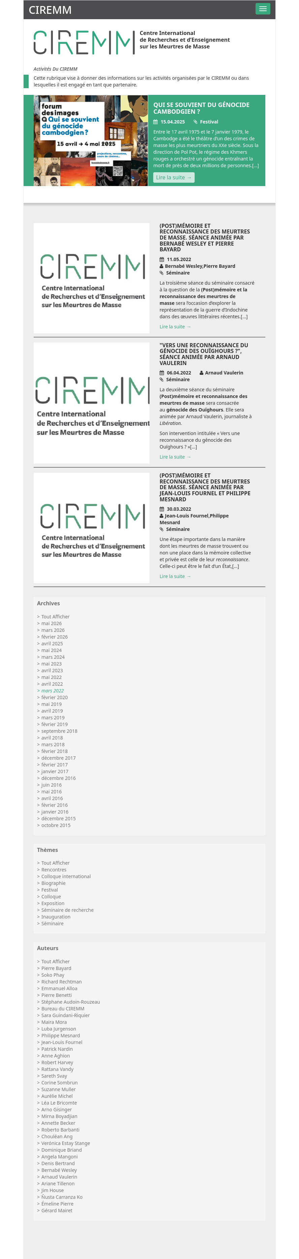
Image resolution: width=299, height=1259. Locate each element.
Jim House (52, 1190)
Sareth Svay (54, 1076)
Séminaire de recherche (67, 910)
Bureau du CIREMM (63, 1008)
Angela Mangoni (59, 1156)
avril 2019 (52, 711)
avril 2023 (52, 670)
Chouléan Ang (56, 1136)
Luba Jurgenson (58, 1029)
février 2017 (54, 764)
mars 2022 (52, 690)
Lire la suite (170, 177)
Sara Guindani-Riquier (65, 1015)
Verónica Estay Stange (65, 1143)
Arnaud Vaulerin (59, 1177)
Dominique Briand (61, 1150)
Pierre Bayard (56, 968)
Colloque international (66, 876)
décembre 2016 (58, 778)
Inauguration (55, 916)
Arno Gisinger (56, 1109)
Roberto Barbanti (60, 1129)
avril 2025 (52, 643)
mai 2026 (51, 623)
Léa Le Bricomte (59, 1103)
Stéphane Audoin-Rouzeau (70, 1002)
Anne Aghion (55, 1055)
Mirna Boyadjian (59, 1116)
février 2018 (54, 751)
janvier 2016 (54, 811)
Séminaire (52, 923)
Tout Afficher (55, 616)
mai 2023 (51, 663)
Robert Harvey (57, 1062)
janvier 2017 (54, 771)
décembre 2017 (58, 758)
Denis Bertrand (58, 1163)
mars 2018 (53, 744)
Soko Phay (52, 975)
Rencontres (53, 869)
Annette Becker (58, 1123)
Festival (49, 890)
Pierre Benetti (56, 995)
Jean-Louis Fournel (61, 1042)
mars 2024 (53, 657)
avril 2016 (52, 798)
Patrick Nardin (57, 1049)
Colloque (51, 896)
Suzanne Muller (58, 1089)
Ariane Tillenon (58, 1183)
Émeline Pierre (57, 1203)
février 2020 (54, 697)
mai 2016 (51, 791)
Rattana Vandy (57, 1069)
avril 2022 (52, 684)
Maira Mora (54, 1022)
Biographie (53, 883)
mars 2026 (53, 630)
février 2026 (54, 637)
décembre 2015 (58, 818)
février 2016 (54, 805)
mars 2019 (53, 717)
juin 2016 (51, 785)
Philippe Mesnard (60, 1035)
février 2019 (54, 724)
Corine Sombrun (59, 1082)
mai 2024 (51, 650)
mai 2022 (51, 677)
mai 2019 (51, 704)
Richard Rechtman (61, 981)
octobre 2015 (55, 825)
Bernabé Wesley (59, 1170)
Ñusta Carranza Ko (61, 1197)
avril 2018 (52, 737)
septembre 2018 (59, 731)
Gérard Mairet (56, 1210)
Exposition (52, 903)
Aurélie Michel (57, 1096)
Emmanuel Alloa (59, 988)
